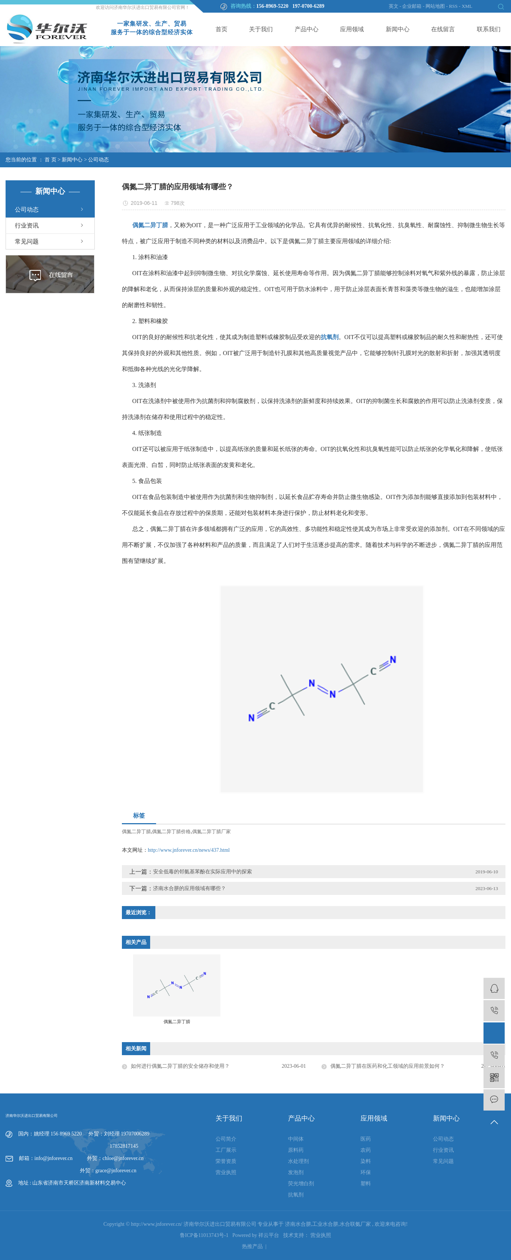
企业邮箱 (411, 6)
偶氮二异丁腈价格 (171, 831)
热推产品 (252, 1246)
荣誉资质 (226, 1161)
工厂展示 (226, 1150)
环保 (365, 1172)
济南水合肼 (298, 1224)
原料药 (296, 1150)
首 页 (50, 159)
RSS (453, 6)
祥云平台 (268, 1235)
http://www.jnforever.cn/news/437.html (189, 850)
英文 (393, 6)
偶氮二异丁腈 (136, 831)
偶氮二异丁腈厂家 (211, 831)
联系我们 (489, 29)
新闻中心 (398, 29)
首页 (221, 29)
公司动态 (98, 159)
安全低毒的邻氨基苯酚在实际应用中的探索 (202, 871)
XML (467, 6)
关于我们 (261, 29)
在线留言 (443, 29)
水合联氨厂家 (355, 1224)
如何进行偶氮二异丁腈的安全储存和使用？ (180, 1066)
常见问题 (27, 241)
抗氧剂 (296, 1195)
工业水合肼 (325, 1224)
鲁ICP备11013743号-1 (204, 1235)
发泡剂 (296, 1172)
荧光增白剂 (301, 1183)
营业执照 (226, 1172)
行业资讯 (27, 225)
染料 (365, 1161)
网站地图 (436, 6)
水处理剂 (298, 1161)
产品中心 (306, 29)
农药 (365, 1150)
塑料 (365, 1183)
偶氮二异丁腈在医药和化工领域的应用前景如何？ (387, 1066)
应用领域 (352, 29)
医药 (365, 1139)
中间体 (296, 1139)
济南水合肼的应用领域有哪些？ (189, 888)
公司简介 (226, 1139)
